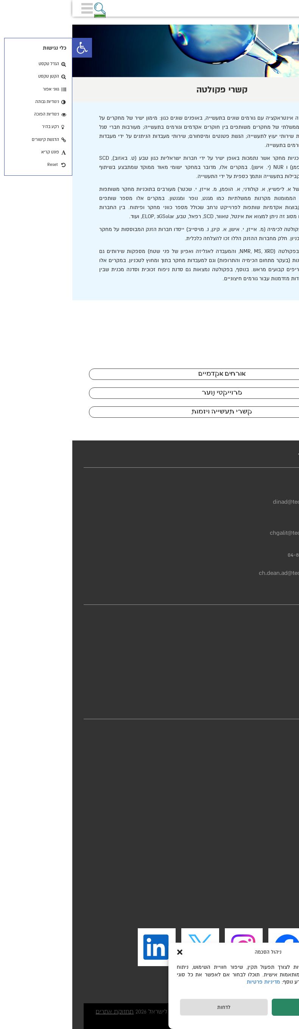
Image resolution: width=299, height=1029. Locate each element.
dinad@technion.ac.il (228, 502)
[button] (10, 48)
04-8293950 (241, 524)
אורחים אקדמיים (149, 374)
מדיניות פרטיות (191, 982)
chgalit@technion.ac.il (226, 533)
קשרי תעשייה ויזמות (149, 411)
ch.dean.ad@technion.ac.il (221, 573)
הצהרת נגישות (270, 642)
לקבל (243, 1007)
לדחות (151, 1007)
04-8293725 (241, 493)
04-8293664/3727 (235, 555)
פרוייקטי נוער (149, 393)
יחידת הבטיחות (269, 684)
